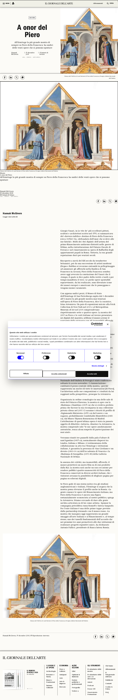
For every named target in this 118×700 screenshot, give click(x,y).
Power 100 (91, 693)
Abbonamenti (98, 3)
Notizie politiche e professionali (78, 684)
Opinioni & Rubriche (77, 677)
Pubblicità (108, 682)
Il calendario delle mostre (92, 670)
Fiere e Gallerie (63, 670)
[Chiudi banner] (107, 325)
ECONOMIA (64, 665)
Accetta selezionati (59, 373)
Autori (90, 685)
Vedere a (76, 695)
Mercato (63, 690)
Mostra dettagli (98, 366)
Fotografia (77, 691)
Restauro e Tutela (50, 677)
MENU (7, 3)
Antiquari (64, 676)
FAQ (106, 697)
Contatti (107, 686)
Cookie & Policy (108, 691)
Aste (62, 680)
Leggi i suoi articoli (10, 216)
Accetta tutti (92, 373)
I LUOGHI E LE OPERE (50, 666)
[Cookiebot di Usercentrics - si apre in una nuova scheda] (93, 324)
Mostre (32, 17)
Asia (23, 56)
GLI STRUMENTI (93, 665)
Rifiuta (26, 373)
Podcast (90, 689)
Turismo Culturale (50, 690)
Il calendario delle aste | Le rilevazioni (92, 678)
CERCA (112, 3)
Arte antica (36, 56)
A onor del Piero (32, 31)
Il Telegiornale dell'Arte (109, 675)
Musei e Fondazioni (51, 683)
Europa (29, 56)
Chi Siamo (108, 665)
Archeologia (51, 672)
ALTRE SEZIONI (76, 666)
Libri (74, 672)
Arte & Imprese (63, 685)
